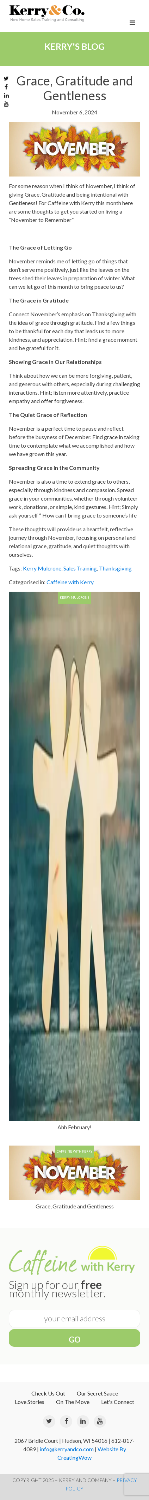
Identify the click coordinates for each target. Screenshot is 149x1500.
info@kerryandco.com (67, 1449)
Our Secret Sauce (97, 1393)
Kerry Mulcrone (42, 568)
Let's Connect (117, 1401)
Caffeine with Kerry (70, 582)
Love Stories (29, 1401)
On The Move (72, 1401)
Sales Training (80, 568)
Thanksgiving (115, 568)
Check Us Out (48, 1393)
